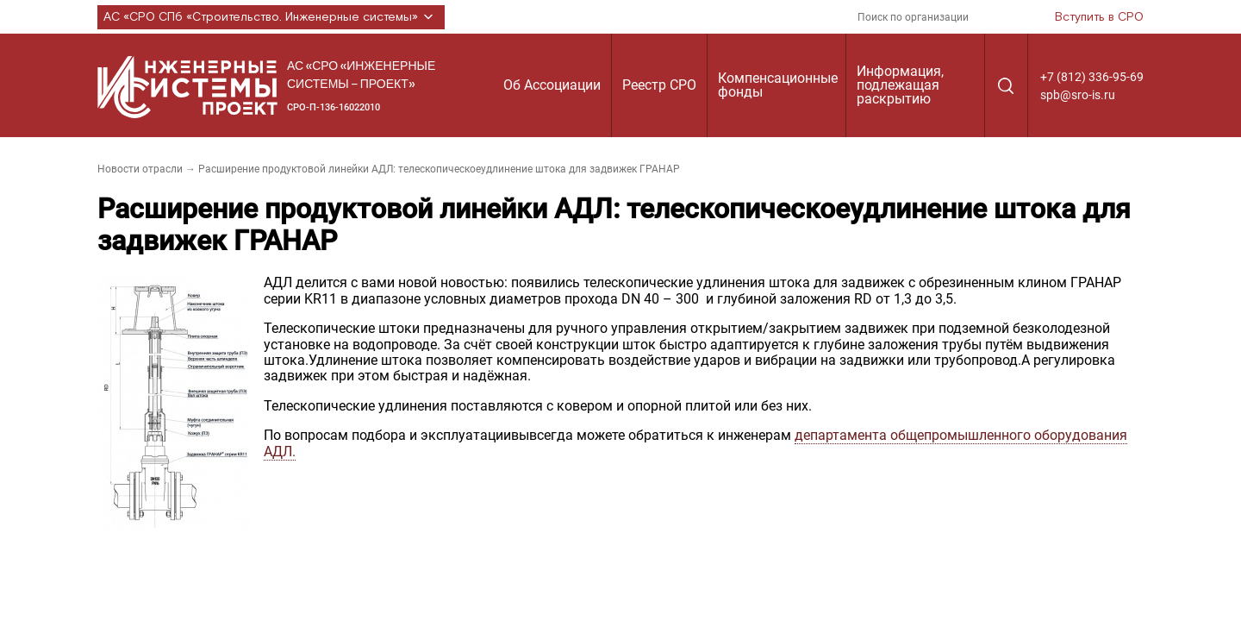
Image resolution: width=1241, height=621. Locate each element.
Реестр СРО (659, 85)
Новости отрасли (140, 169)
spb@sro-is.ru (1077, 95)
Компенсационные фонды (778, 85)
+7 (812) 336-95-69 (1092, 77)
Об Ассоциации (552, 85)
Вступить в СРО (1099, 17)
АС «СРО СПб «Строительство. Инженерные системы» (271, 17)
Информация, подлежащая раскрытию (900, 85)
